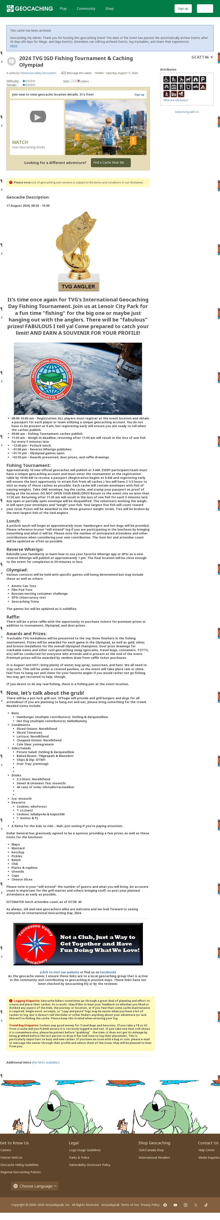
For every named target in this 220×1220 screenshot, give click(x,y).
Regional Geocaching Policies (20, 1172)
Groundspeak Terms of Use (120, 1205)
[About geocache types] (11, 61)
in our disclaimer (132, 182)
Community (86, 8)
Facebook (107, 972)
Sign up (183, 8)
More (14, 46)
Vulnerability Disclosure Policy (89, 1165)
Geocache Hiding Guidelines (19, 1165)
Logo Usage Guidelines (85, 1150)
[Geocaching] (30, 8)
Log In (205, 8)
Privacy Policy (150, 1205)
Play (63, 8)
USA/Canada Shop (151, 1150)
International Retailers (154, 1157)
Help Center (206, 1150)
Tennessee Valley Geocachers (38, 73)
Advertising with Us (187, 112)
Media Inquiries (209, 1157)
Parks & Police (79, 1157)
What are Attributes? (175, 100)
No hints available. (45, 1062)
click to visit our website (60, 972)
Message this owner (79, 73)
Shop (110, 8)
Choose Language (35, 1186)
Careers (5, 1150)
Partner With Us (11, 1157)
